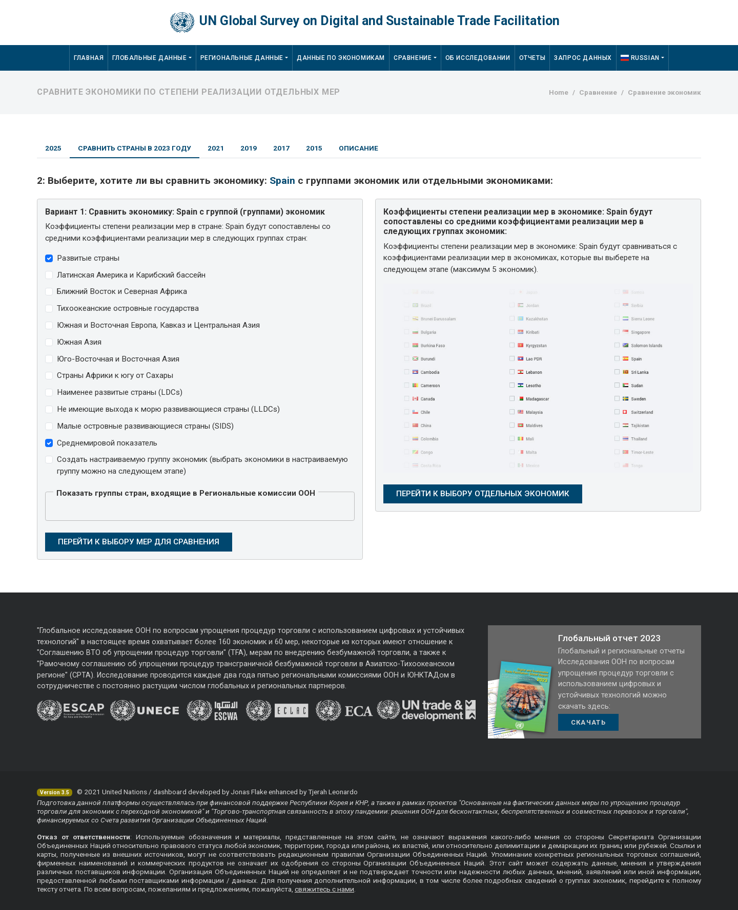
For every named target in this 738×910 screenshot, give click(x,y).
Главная (89, 57)
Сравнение (413, 57)
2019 (248, 148)
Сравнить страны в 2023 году (134, 148)
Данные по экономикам (341, 57)
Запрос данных (583, 57)
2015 (314, 148)
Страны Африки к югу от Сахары (115, 375)
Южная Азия (79, 342)
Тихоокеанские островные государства (128, 308)
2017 (281, 148)
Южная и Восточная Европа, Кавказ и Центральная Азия (158, 325)
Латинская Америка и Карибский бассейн (131, 275)
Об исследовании (477, 57)
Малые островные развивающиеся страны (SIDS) (145, 426)
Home (558, 92)
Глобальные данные (149, 57)
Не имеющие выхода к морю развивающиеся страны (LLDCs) (168, 409)
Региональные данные (241, 57)
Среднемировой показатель (107, 443)
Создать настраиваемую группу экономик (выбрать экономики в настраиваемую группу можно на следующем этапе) (202, 465)
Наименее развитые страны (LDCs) (119, 392)
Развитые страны (88, 258)
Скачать (588, 722)
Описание (358, 148)
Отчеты (532, 57)
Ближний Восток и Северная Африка (122, 291)
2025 (53, 148)
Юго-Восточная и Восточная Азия (118, 359)
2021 (216, 148)
